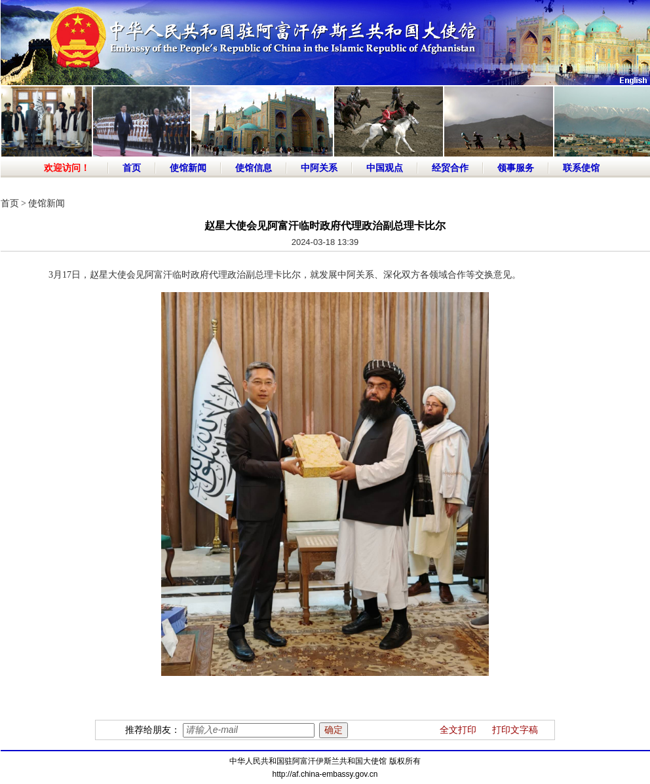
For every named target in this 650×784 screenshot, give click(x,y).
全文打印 (458, 730)
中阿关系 (319, 168)
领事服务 (515, 168)
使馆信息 (253, 168)
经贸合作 (450, 168)
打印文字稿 (515, 730)
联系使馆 (581, 168)
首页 (132, 168)
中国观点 (384, 168)
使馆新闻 (188, 168)
